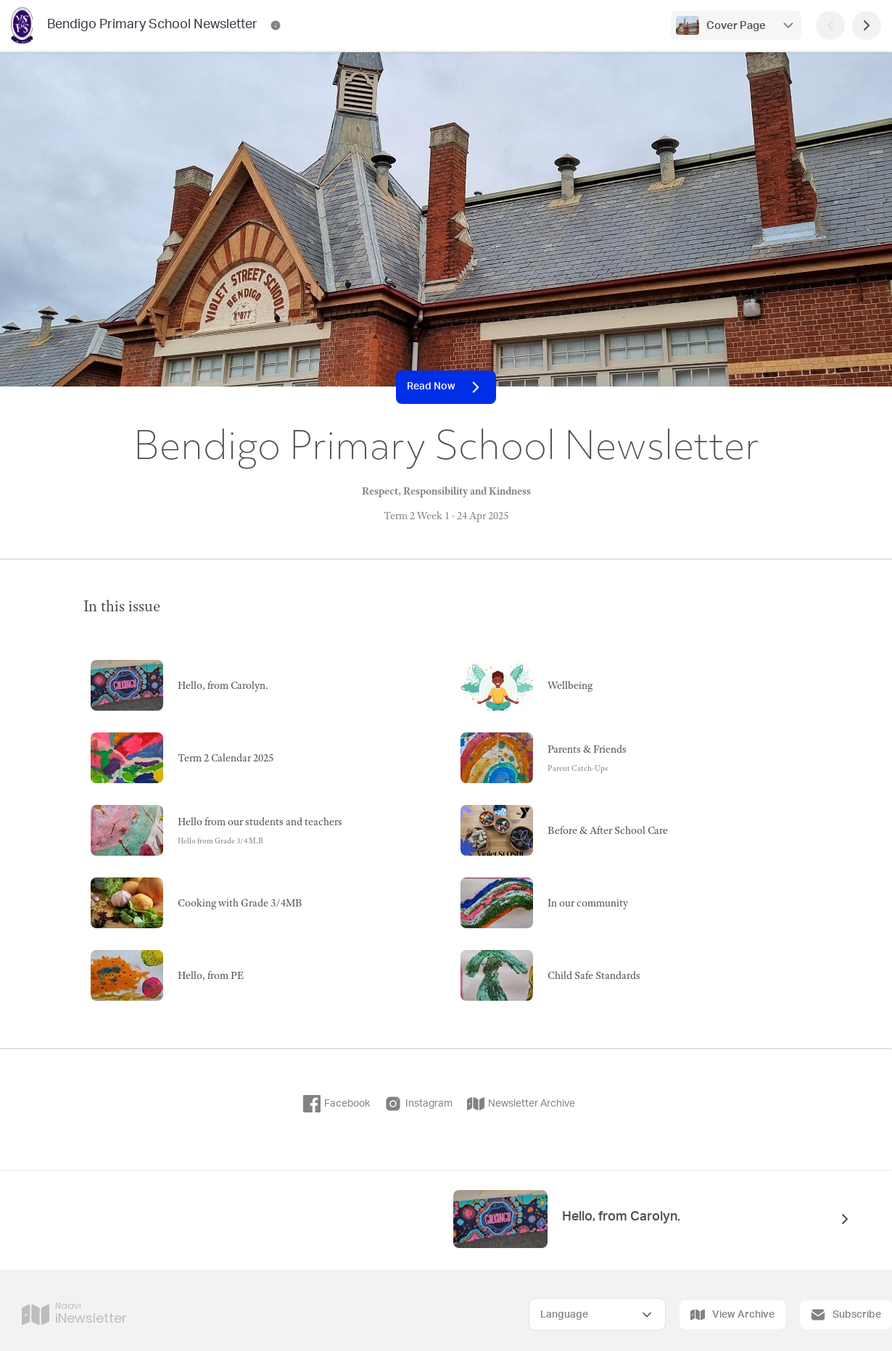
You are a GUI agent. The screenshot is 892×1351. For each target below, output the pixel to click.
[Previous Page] (830, 25)
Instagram (418, 1103)
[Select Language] (597, 1314)
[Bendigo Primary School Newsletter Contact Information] (275, 25)
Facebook (336, 1103)
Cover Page (736, 25)
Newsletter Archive (521, 1103)
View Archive (732, 1314)
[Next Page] (866, 25)
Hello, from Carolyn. (621, 1216)
